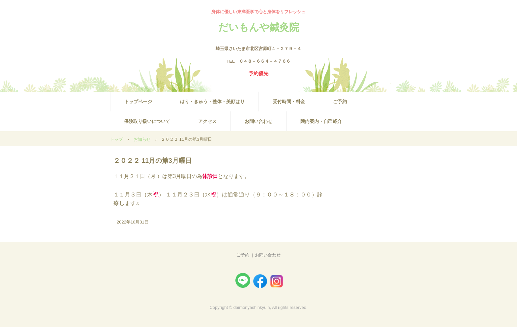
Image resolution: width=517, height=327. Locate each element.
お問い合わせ (258, 121)
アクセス (207, 121)
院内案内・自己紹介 (321, 121)
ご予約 (340, 101)
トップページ (138, 101)
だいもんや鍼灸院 (258, 27)
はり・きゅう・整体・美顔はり (212, 101)
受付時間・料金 (289, 101)
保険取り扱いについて (147, 121)
